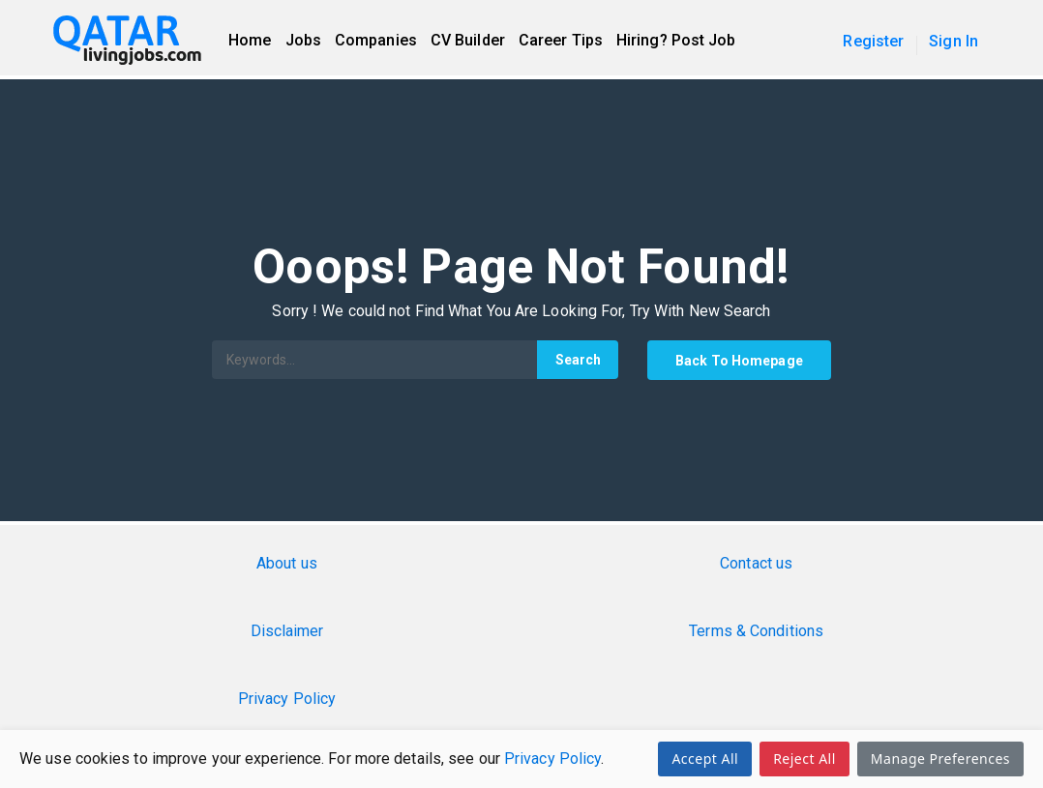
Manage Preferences (940, 758)
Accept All (704, 758)
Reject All (804, 758)
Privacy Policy (552, 758)
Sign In (953, 41)
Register (873, 41)
